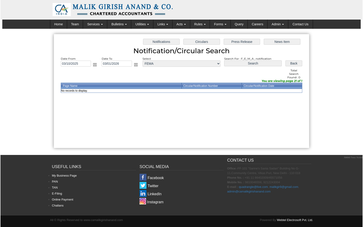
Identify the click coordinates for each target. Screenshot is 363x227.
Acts (181, 24)
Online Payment (62, 199)
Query (239, 24)
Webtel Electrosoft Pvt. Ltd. (295, 220)
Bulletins (119, 24)
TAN (55, 187)
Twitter (153, 186)
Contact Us (300, 24)
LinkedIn (155, 194)
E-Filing (57, 193)
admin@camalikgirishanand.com (249, 191)
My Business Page (64, 175)
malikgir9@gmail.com (284, 187)
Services (95, 24)
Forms (220, 24)
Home (58, 24)
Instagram (155, 202)
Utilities (142, 24)
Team (75, 24)
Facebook (156, 178)
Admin (278, 24)
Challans (58, 205)
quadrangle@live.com (253, 187)
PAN (55, 181)
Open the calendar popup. (96, 65)
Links (163, 24)
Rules (200, 24)
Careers (257, 24)
